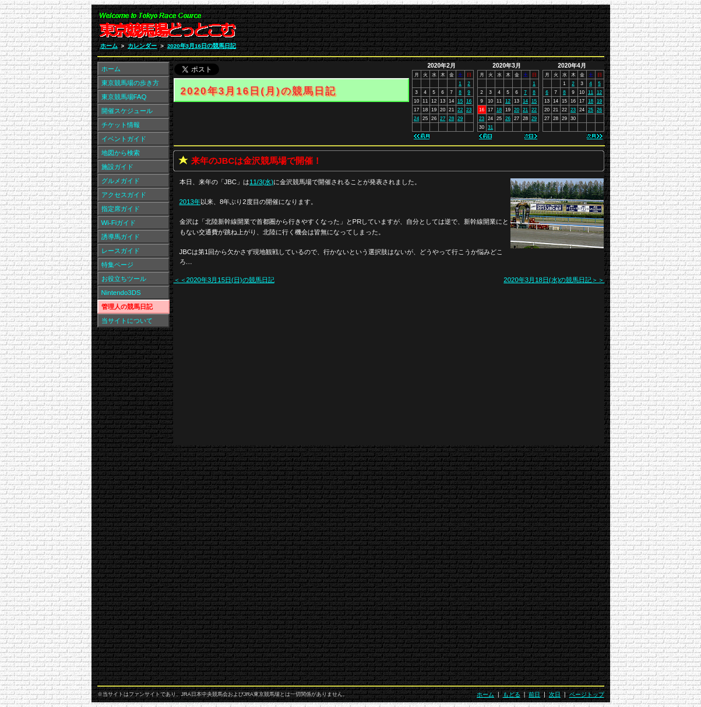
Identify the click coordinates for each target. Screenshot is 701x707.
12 (507, 101)
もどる (511, 694)
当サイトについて (127, 320)
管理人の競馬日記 (127, 306)
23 (468, 109)
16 (468, 101)
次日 (555, 694)
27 (442, 118)
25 (590, 109)
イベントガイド (123, 138)
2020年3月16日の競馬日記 (201, 46)
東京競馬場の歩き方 (130, 82)
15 (460, 101)
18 (499, 109)
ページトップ (586, 694)
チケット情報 (120, 124)
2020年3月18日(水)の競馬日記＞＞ (553, 279)
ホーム (109, 46)
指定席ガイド (120, 208)
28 (451, 118)
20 (516, 109)
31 (490, 127)
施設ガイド (117, 166)
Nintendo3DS (121, 292)
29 (460, 118)
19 (599, 101)
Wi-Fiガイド (118, 222)
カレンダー (142, 46)
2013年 (189, 201)
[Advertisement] (465, 27)
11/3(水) (261, 181)
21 (525, 109)
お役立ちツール (123, 278)
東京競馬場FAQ (124, 96)
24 (416, 118)
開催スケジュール (127, 110)
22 (460, 109)
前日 (534, 694)
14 (525, 101)
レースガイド (120, 250)
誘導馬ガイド (120, 236)
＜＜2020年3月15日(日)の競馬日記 (224, 279)
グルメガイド (120, 180)
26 (507, 118)
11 (590, 92)
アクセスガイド (123, 194)
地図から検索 (120, 152)
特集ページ (117, 264)
